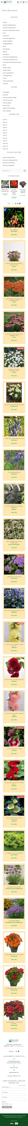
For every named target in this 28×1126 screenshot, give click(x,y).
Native (4, 51)
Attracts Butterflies (8, 157)
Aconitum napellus (14, 472)
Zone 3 (4, 125)
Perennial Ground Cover (9, 59)
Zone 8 (4, 138)
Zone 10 (4, 143)
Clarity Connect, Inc (18, 1117)
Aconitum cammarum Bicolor (14, 438)
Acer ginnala (14, 229)
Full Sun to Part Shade (8, 97)
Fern (3, 33)
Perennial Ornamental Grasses (11, 62)
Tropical (4, 83)
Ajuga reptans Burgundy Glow (14, 610)
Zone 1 (4, 119)
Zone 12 (4, 149)
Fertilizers (5, 35)
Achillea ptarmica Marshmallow (14, 370)
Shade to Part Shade (8, 108)
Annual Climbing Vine (8, 25)
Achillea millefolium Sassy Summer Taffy (14, 334)
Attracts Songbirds (7, 165)
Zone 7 (4, 135)
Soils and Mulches (7, 73)
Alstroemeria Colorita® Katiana (14, 1022)
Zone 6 (4, 133)
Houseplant (5, 49)
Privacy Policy (14, 1120)
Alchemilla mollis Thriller (14, 853)
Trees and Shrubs (7, 81)
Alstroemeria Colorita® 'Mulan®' (23, 191)
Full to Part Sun (6, 100)
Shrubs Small (6, 70)
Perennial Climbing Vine (9, 57)
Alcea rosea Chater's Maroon (14, 679)
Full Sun (4, 95)
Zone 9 (4, 141)
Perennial (5, 54)
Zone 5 (4, 130)
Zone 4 (4, 127)
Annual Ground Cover (8, 28)
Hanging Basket (6, 43)
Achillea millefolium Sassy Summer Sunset (14, 299)
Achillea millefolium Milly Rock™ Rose (14, 264)
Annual (4, 22)
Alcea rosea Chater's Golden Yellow (14, 645)
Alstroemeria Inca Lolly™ (14, 988)
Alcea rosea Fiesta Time (14, 749)
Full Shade (5, 92)
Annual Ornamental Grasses (10, 30)
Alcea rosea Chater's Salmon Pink (14, 714)
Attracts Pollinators (8, 163)
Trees (3, 78)
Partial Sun (5, 105)
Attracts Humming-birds (9, 160)
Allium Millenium (14, 921)
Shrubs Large (6, 67)
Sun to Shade (6, 111)
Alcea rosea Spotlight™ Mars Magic (14, 783)
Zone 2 (4, 122)
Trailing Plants (6, 75)
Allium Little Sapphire (14, 887)
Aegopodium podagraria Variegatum (14, 542)
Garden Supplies (7, 41)
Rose (3, 65)
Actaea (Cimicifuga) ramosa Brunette (14, 506)
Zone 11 (4, 146)
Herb (3, 46)
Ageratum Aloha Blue (14, 576)
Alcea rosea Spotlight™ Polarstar (14, 818)
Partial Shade (6, 103)
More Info (14, 234)
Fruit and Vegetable (8, 38)
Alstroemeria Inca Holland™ (14, 954)
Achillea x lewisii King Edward (14, 404)
